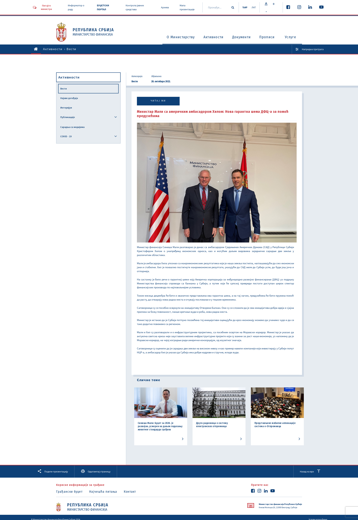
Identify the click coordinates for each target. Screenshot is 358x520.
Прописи (267, 37)
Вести (63, 88)
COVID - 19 (66, 136)
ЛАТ (254, 7)
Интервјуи (66, 107)
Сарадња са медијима (72, 127)
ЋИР (244, 7)
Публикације (67, 117)
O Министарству (181, 37)
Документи (241, 37)
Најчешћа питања (103, 492)
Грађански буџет (69, 492)
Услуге (290, 37)
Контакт (130, 492)
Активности (213, 37)
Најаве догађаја (69, 98)
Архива (165, 7)
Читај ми (158, 100)
